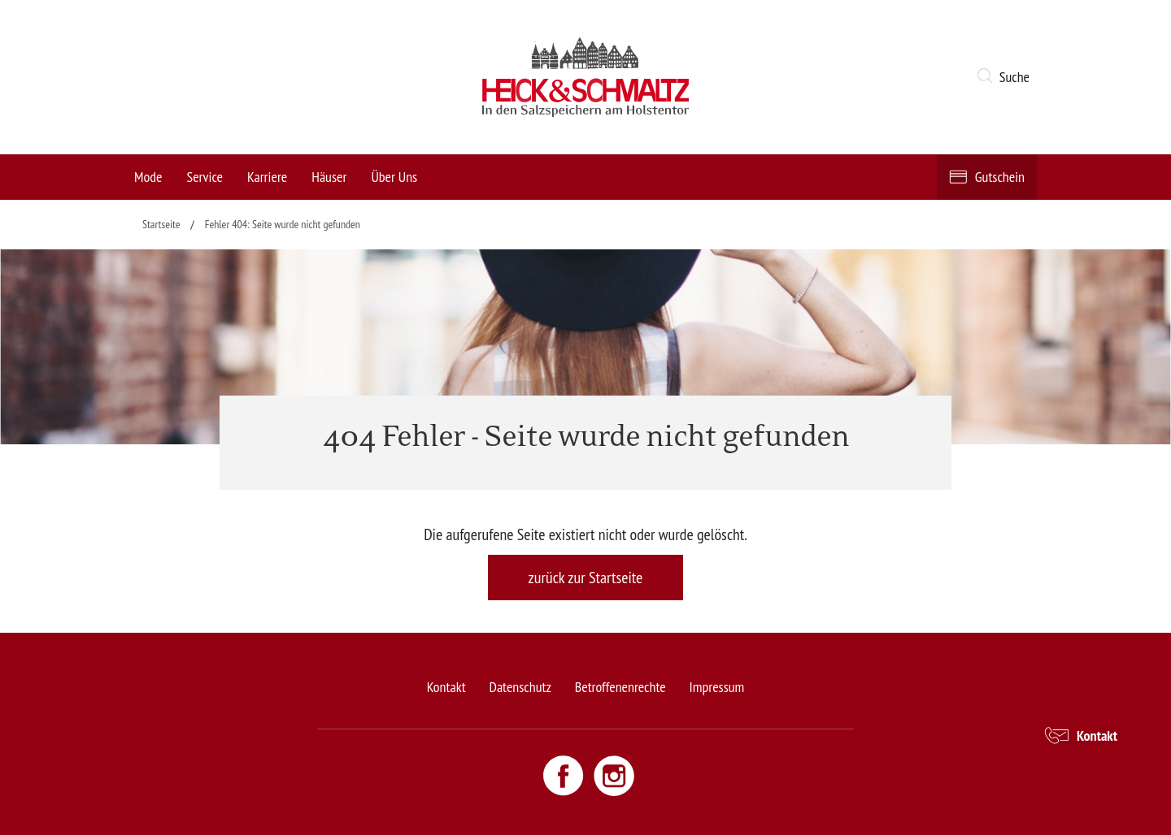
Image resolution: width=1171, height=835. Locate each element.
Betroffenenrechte (620, 686)
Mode (148, 176)
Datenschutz (520, 686)
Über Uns (394, 176)
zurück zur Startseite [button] (586, 577)
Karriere (267, 176)
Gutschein (1000, 176)
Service (204, 176)
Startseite (161, 224)
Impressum (717, 686)
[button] (1006, 77)
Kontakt (446, 686)
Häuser (328, 176)
